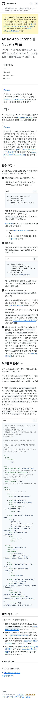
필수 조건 (8, 165)
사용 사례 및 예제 (24, 8)
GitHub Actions (10, 8)
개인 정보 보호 (30, 695)
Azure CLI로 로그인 (21, 230)
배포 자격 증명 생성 (16, 305)
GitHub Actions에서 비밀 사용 (24, 320)
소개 (5, 109)
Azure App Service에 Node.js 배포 (16, 10)
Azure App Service (24, 117)
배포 (33, 8)
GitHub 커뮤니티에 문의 (11, 673)
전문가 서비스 (19, 697)
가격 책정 (9, 697)
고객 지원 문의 (8, 676)
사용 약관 (20, 695)
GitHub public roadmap (13, 99)
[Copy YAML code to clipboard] (35, 420)
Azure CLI (9, 223)
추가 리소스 (10, 614)
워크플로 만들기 (12, 363)
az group (12, 238)
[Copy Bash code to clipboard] (35, 191)
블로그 (27, 697)
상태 (3, 697)
